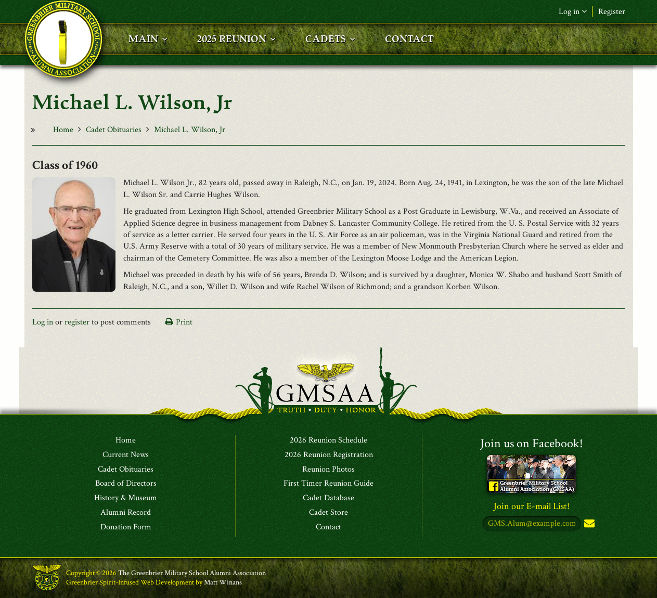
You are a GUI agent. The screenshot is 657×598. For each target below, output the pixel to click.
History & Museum (125, 498)
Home (63, 129)
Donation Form (125, 527)
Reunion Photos (328, 469)
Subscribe (588, 524)
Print (184, 322)
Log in (573, 11)
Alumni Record (125, 513)
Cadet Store (328, 513)
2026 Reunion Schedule (328, 440)
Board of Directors (126, 483)
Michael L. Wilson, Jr (189, 129)
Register (611, 11)
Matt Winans (223, 582)
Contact (328, 527)
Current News (125, 455)
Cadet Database (328, 498)
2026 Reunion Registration (329, 455)
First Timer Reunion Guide (328, 483)
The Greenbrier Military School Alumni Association (192, 573)
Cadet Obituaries (113, 129)
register (77, 322)
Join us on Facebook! (531, 443)
